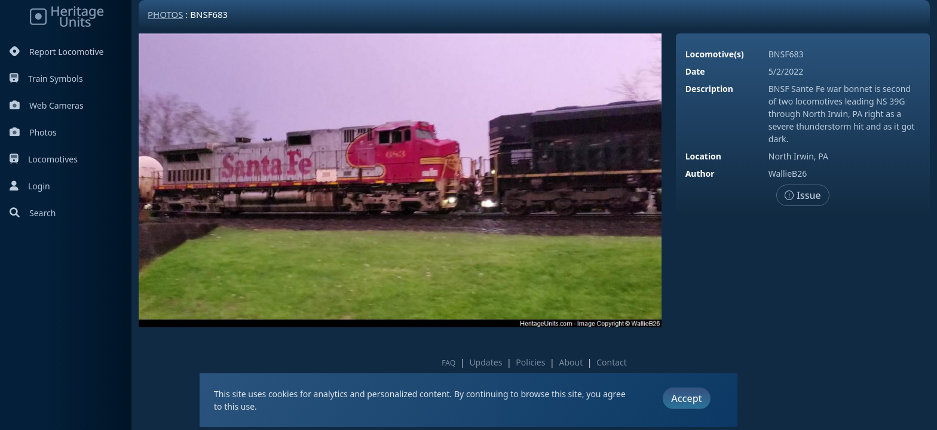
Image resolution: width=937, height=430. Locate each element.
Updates (485, 362)
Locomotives (44, 159)
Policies (530, 362)
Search (33, 213)
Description (709, 88)
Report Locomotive (56, 51)
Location (703, 156)
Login (30, 186)
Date (695, 71)
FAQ (448, 363)
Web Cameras (47, 105)
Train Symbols (46, 78)
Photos (33, 132)
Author (700, 173)
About (571, 362)
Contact (611, 362)
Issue (803, 195)
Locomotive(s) (714, 54)
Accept (686, 398)
